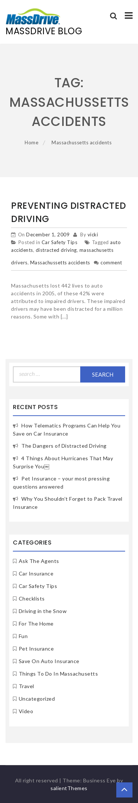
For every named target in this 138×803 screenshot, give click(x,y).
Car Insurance (36, 573)
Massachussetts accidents (60, 262)
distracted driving (56, 250)
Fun (23, 636)
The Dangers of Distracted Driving (64, 446)
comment (111, 262)
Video (26, 711)
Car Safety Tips (60, 242)
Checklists (32, 598)
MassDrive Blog (44, 31)
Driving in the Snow (43, 611)
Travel (26, 686)
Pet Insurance (36, 648)
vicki (93, 234)
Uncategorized (37, 698)
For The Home (36, 623)
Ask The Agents (39, 561)
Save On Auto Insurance (49, 661)
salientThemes (69, 788)
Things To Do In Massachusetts (58, 673)
